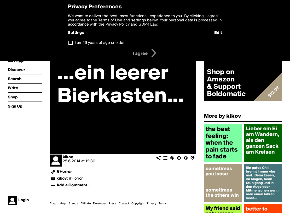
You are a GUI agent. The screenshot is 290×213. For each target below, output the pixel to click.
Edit (218, 33)
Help (63, 203)
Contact (124, 203)
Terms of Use (110, 20)
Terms (163, 203)
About (53, 203)
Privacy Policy (118, 24)
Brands (73, 203)
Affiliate (85, 203)
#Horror (64, 172)
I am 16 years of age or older (100, 43)
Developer (99, 203)
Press (112, 203)
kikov (68, 157)
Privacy (151, 203)
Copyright (137, 203)
